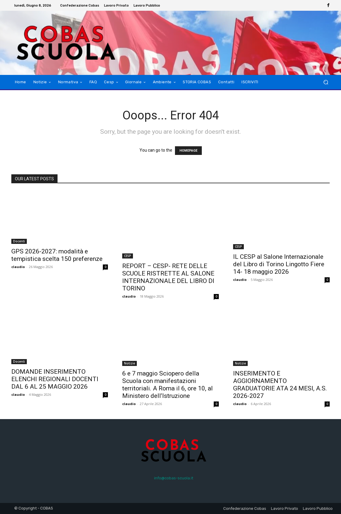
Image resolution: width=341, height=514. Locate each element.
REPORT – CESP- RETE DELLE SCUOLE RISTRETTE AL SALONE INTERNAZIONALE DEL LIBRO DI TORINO (168, 277)
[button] (326, 82)
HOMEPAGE (188, 151)
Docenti (19, 241)
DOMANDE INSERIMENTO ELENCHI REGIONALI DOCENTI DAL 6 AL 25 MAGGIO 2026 (54, 379)
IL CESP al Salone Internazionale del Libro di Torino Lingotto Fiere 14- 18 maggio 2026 (278, 264)
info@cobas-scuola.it (173, 478)
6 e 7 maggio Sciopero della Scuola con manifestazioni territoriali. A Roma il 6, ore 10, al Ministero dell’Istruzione (167, 384)
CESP (127, 256)
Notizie (129, 363)
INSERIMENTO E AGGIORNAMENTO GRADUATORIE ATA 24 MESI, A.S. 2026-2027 (280, 384)
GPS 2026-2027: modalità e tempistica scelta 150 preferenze (57, 255)
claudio (18, 266)
